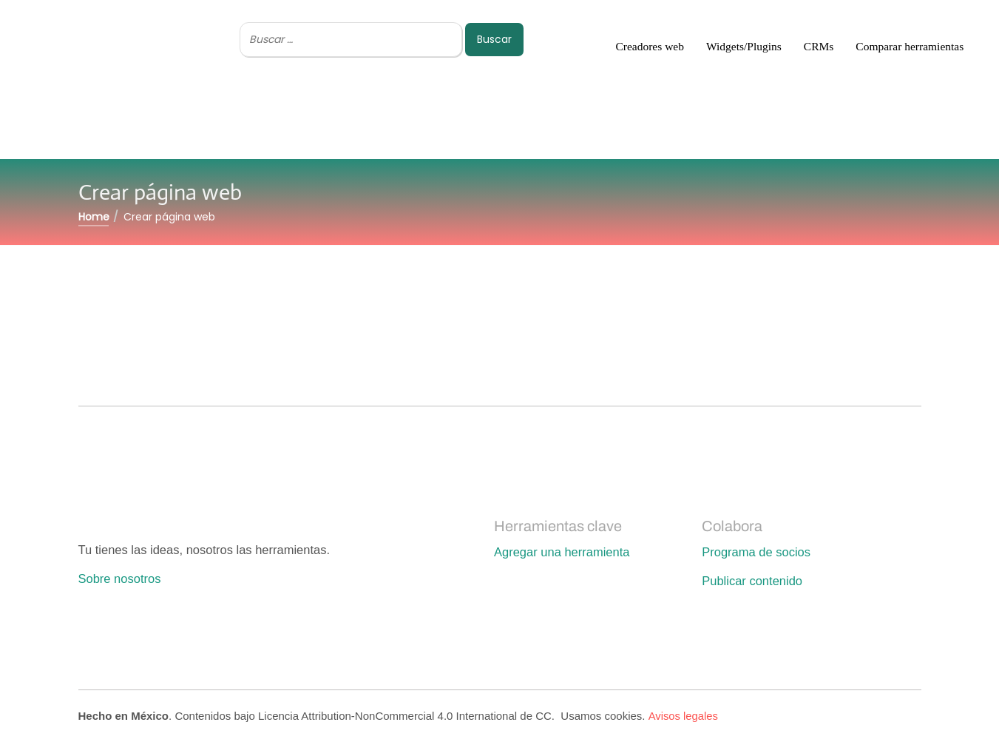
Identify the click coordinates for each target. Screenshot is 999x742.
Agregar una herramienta (561, 552)
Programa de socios (756, 552)
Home (93, 216)
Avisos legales (683, 715)
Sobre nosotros (119, 578)
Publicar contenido (752, 580)
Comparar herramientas (910, 46)
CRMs (819, 46)
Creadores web (649, 46)
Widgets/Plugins (744, 46)
